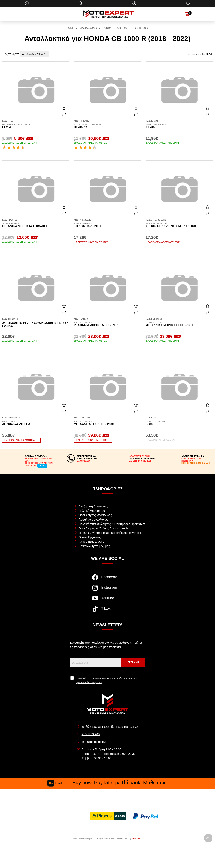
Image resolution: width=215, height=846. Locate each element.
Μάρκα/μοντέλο (88, 27)
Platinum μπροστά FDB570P (107, 324)
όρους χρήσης (102, 678)
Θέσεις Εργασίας (90, 537)
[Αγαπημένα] (188, 3)
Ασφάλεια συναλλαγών (93, 519)
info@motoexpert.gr (95, 741)
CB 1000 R (123, 27)
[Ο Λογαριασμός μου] (134, 3)
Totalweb (136, 838)
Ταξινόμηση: (11, 54)
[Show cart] (187, 14)
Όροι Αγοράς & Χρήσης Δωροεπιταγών (104, 528)
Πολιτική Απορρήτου (92, 510)
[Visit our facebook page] (107, 579)
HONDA (106, 27)
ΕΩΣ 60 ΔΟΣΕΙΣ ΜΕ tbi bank (196, 463)
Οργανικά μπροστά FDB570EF (35, 225)
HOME (70, 27)
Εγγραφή (133, 662)
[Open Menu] (26, 14)
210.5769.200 (91, 734)
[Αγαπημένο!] (64, 108)
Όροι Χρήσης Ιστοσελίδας (95, 515)
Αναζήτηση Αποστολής (93, 506)
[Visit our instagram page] (107, 590)
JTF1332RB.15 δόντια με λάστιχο (179, 225)
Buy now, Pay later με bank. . (107, 782)
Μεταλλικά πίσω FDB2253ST (107, 423)
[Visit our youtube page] (107, 600)
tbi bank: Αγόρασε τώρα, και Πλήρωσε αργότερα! (110, 532)
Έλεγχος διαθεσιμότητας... (93, 242)
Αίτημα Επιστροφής (91, 541)
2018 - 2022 (141, 27)
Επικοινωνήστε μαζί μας (94, 546)
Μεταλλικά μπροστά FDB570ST (179, 324)
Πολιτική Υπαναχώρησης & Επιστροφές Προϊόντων (112, 524)
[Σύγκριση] (64, 114)
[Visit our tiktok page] (107, 611)
